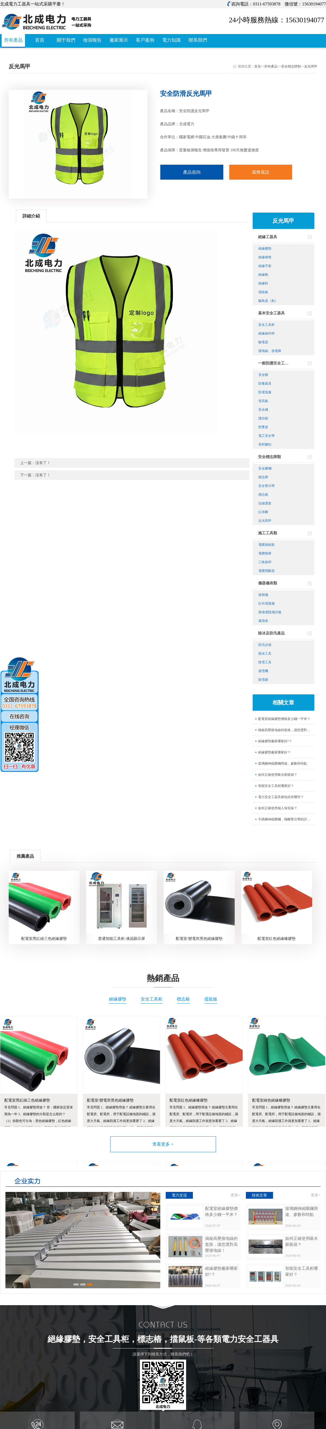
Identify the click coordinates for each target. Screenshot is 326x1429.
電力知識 (171, 40)
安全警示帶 (266, 486)
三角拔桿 (264, 562)
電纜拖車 (264, 553)
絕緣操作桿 (266, 333)
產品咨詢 (191, 172)
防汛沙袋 (264, 645)
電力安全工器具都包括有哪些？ (281, 797)
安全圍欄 (264, 468)
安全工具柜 (266, 325)
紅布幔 (263, 512)
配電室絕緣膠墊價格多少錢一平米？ (284, 719)
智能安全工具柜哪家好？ (276, 786)
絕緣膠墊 (264, 248)
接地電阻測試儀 (269, 612)
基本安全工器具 (271, 313)
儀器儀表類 (267, 583)
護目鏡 (263, 418)
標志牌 (263, 477)
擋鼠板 (263, 292)
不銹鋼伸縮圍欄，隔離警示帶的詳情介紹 (286, 819)
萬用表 (263, 621)
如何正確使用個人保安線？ (277, 808)
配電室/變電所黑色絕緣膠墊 (199, 939)
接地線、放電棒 (269, 351)
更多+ (235, 1195)
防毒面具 (264, 383)
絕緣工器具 (267, 237)
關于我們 (66, 40)
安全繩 (263, 410)
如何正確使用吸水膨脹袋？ (277, 775)
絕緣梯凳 (264, 257)
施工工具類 (267, 533)
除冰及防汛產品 (271, 633)
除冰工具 (264, 653)
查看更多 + (162, 1144)
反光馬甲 (310, 66)
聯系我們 (198, 40)
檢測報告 (92, 40)
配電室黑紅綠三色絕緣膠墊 (44, 939)
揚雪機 (263, 671)
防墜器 (263, 427)
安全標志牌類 (291, 66)
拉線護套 (264, 503)
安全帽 (263, 375)
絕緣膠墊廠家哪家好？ (274, 752)
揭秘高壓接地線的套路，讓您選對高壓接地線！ (286, 730)
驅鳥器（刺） (268, 301)
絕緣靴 (263, 275)
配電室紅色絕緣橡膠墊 (277, 939)
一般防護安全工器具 (275, 363)
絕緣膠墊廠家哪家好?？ (275, 741)
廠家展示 (118, 40)
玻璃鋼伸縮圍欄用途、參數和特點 (282, 763)
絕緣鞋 (263, 283)
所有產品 (13, 40)
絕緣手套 (264, 266)
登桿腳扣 (264, 444)
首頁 (39, 40)
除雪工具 (264, 662)
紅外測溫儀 (266, 603)
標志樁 (263, 494)
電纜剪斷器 (266, 571)
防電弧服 (264, 392)
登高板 (263, 401)
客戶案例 (145, 40)
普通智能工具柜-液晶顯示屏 (121, 939)
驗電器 (263, 342)
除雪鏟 (263, 680)
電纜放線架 (266, 545)
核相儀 (263, 595)
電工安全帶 (266, 436)
